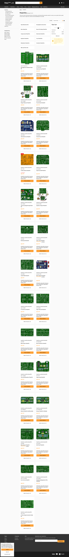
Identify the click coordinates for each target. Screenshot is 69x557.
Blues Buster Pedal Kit (25, 444)
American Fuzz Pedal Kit (41, 68)
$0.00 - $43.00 (7, 32)
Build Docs (45, 6)
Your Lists (62, 6)
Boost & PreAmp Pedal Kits (9, 15)
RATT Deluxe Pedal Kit (40, 275)
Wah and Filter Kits (24, 47)
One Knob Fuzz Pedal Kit (25, 136)
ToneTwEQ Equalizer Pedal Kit (27, 377)
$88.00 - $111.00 (7, 36)
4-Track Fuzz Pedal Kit (25, 309)
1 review (27, 446)
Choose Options (27, 78)
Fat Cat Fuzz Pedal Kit (25, 479)
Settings (7, 549)
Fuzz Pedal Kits (7, 20)
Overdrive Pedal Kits (8, 23)
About (18, 6)
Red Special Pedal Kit (25, 240)
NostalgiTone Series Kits (9, 12)
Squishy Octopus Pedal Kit (41, 205)
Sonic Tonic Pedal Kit (40, 240)
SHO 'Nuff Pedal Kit (40, 444)
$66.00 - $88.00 (7, 35)
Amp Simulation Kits (8, 11)
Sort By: (51, 20)
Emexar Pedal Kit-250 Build (41, 411)
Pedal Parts (13, 6)
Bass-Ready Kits (24, 29)
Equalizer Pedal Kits (8, 19)
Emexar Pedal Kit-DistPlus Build (27, 411)
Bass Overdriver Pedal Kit (41, 343)
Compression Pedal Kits (9, 16)
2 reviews (43, 241)
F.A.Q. (25, 6)
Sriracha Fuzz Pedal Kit (40, 136)
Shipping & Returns (35, 6)
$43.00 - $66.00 (7, 33)
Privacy (21, 6)
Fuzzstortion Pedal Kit (40, 102)
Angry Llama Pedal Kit (40, 377)
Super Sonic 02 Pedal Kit (41, 309)
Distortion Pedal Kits (8, 18)
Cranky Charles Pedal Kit (25, 170)
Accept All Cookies (7, 554)
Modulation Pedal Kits (8, 22)
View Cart (57, 35)
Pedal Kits (7, 6)
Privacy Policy (11, 547)
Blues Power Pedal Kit (25, 343)
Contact (29, 6)
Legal (41, 6)
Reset (5, 39)
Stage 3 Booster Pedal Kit (26, 102)
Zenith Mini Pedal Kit (25, 275)
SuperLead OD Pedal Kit (41, 170)
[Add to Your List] (27, 81)
